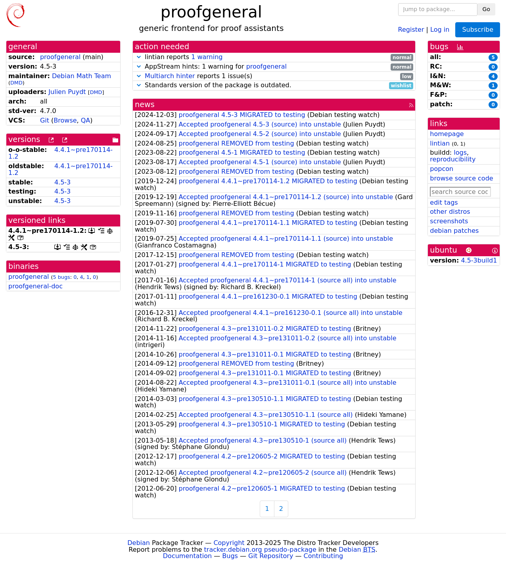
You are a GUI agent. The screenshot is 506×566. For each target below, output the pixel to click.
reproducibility (452, 159)
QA (85, 120)
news (145, 104)
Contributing (323, 556)
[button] (139, 57)
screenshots (449, 221)
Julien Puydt (67, 92)
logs (460, 152)
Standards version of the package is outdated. (274, 85)
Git (44, 120)
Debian (138, 543)
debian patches (454, 230)
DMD (16, 83)
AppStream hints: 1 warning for (274, 66)
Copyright (228, 543)
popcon (441, 169)
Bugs (230, 556)
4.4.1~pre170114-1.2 (60, 153)
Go (486, 9)
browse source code (461, 178)
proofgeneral (60, 57)
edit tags (444, 202)
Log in (439, 29)
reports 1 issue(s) (274, 76)
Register (411, 29)
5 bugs (61, 277)
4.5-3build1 (479, 260)
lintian (440, 143)
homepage (447, 134)
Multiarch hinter (170, 76)
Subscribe (477, 29)
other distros (450, 211)
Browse (65, 120)
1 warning (206, 57)
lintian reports (274, 57)
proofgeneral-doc (35, 286)
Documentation (187, 556)
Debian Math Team (81, 76)
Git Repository (270, 556)
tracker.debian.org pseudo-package (260, 549)
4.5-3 (62, 182)
